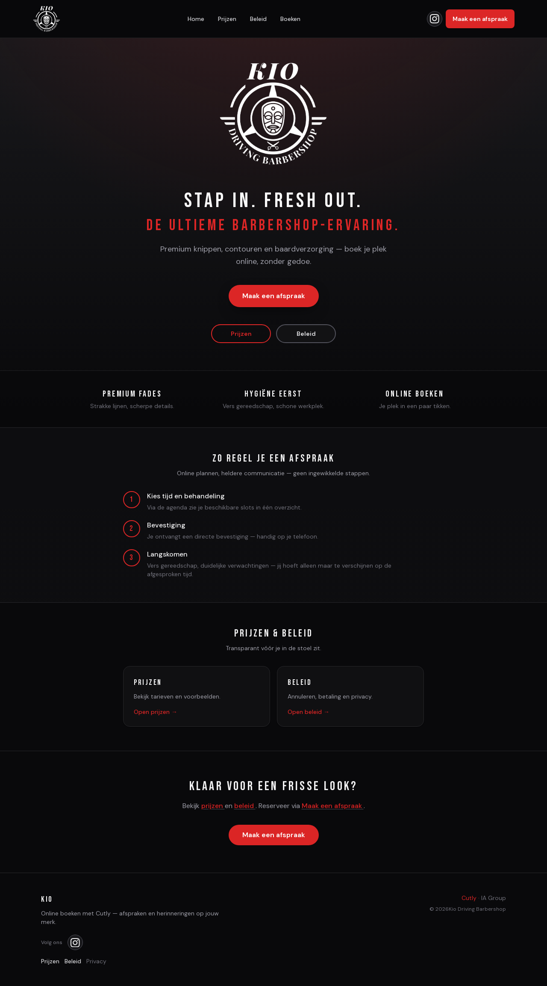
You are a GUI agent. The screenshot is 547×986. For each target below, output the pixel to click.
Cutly (469, 898)
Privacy (96, 961)
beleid (245, 806)
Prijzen (227, 19)
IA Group (493, 898)
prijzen (213, 806)
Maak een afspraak (480, 19)
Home (196, 19)
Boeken (290, 19)
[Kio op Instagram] (434, 19)
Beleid (258, 19)
